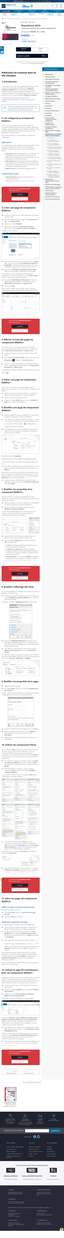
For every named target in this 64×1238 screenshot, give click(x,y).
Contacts (48, 108)
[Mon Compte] (61, 6)
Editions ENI (10, 6)
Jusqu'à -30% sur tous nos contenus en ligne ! (32, 1)
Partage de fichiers (51, 96)
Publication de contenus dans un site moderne (53, 187)
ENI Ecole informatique (44, 1189)
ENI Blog (11, 1189)
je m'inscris (55, 1131)
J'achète (19, 194)
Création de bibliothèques (50, 123)
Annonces (48, 113)
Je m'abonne (20, 199)
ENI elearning (13, 1220)
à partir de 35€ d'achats (40, 1121)
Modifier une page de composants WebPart (54, 154)
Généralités (49, 74)
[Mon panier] (56, 6)
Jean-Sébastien (28, 32)
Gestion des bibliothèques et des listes (32, 1073)
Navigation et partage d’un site (52, 86)
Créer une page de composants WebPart (54, 144)
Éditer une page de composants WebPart (54, 151)
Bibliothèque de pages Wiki (12, 1073)
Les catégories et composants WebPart (54, 141)
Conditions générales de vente (14, 1154)
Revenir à (28, 40)
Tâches (47, 103)
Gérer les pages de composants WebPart (54, 171)
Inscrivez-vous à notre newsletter (14, 1130)
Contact (31, 1156)
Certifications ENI (42, 1220)
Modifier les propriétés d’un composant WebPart (55, 158)
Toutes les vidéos (51, 1154)
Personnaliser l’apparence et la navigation (50, 119)
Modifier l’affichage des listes (54, 161)
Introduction (51, 137)
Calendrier (48, 106)
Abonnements (50, 1151)
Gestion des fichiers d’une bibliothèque (51, 89)
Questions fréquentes (34, 1147)
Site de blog (49, 190)
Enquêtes (48, 115)
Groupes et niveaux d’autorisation (51, 82)
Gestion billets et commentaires (51, 193)
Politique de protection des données (13, 1156)
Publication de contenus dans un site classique (53, 134)
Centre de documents (52, 199)
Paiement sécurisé (33, 1149)
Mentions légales (10, 1151)
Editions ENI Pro (42, 1211)
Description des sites (52, 79)
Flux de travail (50, 101)
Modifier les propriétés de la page (55, 165)
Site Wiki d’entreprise (52, 196)
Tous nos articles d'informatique (15, 1147)
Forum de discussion (52, 110)
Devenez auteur (51, 1156)
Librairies (49, 1147)
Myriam (41, 32)
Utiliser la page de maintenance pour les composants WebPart (54, 176)
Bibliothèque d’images (52, 98)
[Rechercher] (52, 5)
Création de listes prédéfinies (51, 127)
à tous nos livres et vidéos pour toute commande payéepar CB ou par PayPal (25, 1121)
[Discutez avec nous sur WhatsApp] (32, 6)
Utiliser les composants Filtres (54, 168)
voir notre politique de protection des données (14, 1131)
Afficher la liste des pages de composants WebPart (55, 147)
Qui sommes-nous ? (11, 1149)
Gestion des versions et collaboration (53, 93)
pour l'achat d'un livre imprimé (10, 1121)
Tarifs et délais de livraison (36, 1151)
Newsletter (50, 1149)
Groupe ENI (12, 1199)
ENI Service (12, 1211)
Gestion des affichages (52, 184)
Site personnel (50, 77)
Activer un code (33, 1154)
